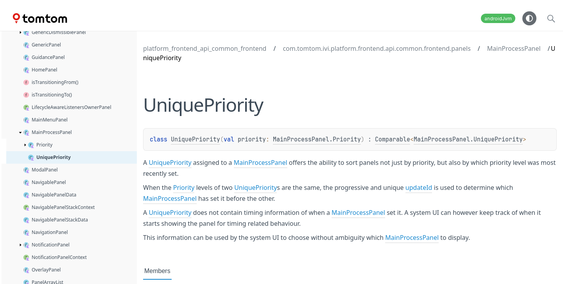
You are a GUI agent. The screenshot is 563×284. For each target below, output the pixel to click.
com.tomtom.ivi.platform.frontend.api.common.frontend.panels (376, 48)
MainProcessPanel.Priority (317, 139)
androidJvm (498, 18)
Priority (184, 187)
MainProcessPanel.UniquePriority (468, 139)
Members (157, 271)
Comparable (392, 139)
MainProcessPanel (514, 48)
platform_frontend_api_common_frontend (204, 48)
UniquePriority (195, 139)
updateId (418, 187)
